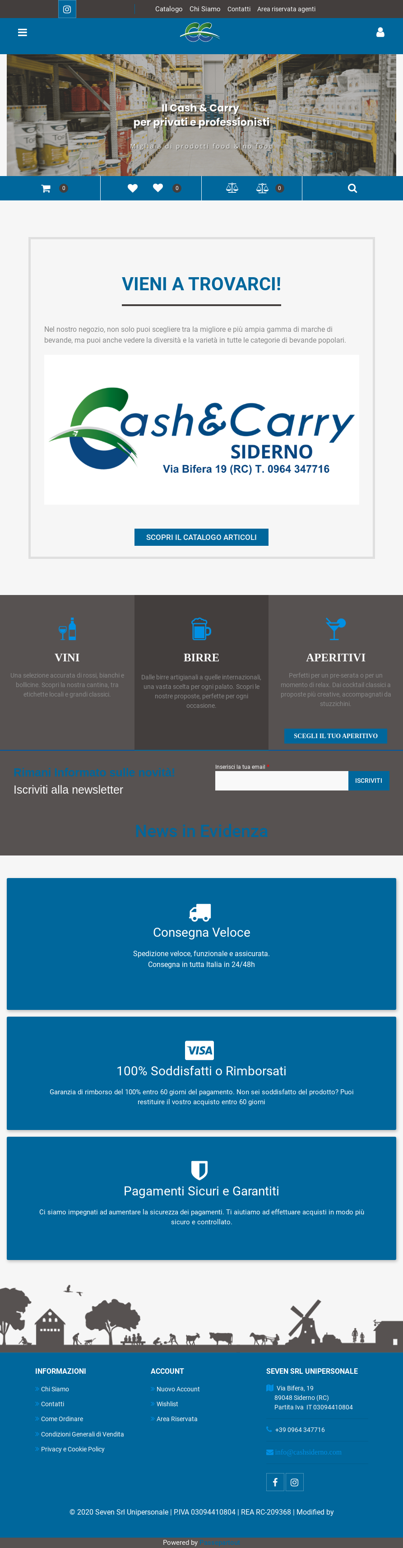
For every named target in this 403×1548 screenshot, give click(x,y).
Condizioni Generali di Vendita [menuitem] (79, 1434)
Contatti (238, 9)
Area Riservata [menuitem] (174, 1418)
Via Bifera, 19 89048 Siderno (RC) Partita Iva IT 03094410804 (309, 1398)
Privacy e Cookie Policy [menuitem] (70, 1449)
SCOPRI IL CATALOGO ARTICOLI (201, 537)
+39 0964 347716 (300, 1429)
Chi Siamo (205, 9)
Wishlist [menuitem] (164, 1404)
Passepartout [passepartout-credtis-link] (219, 1543)
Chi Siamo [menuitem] (52, 1389)
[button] (368, 780)
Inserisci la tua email (242, 766)
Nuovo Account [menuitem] (175, 1389)
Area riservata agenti (286, 9)
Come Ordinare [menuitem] (59, 1418)
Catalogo (169, 9)
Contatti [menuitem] (49, 1404)
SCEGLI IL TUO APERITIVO (336, 736)
